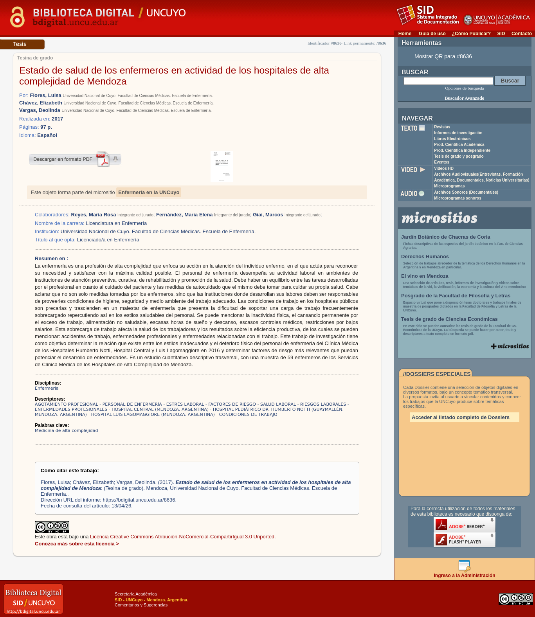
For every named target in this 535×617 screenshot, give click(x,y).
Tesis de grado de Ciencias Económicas (449, 319)
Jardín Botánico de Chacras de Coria (445, 237)
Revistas (442, 127)
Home (404, 33)
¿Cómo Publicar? (471, 33)
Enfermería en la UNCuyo (148, 192)
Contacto (522, 33)
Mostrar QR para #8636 (443, 56)
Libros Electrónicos (452, 139)
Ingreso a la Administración (464, 573)
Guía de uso (432, 33)
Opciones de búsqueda (464, 88)
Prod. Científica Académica (459, 144)
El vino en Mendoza (425, 276)
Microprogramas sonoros (457, 198)
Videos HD (444, 168)
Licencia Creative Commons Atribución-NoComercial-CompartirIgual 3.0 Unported (182, 537)
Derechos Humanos (425, 256)
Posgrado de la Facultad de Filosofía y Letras (456, 296)
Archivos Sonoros (466, 192)
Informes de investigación (458, 133)
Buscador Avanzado (464, 98)
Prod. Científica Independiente (462, 150)
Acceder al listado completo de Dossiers (461, 417)
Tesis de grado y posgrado (459, 156)
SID (501, 33)
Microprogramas (449, 186)
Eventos (441, 162)
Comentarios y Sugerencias (141, 605)
